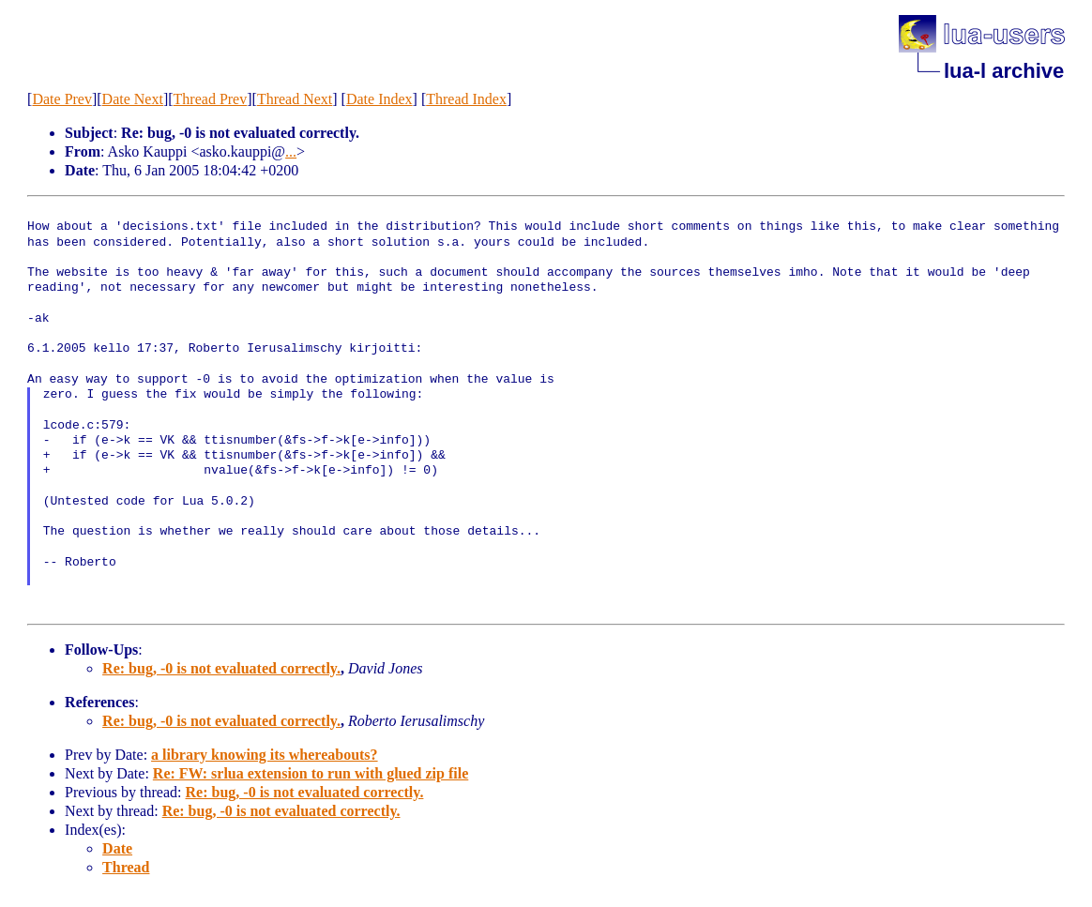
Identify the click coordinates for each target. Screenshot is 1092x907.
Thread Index (466, 99)
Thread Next (294, 99)
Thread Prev (211, 99)
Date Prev (62, 99)
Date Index (379, 99)
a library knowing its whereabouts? (264, 755)
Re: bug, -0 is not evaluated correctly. (221, 668)
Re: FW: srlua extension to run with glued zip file (310, 773)
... (290, 151)
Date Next (132, 99)
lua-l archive (1004, 71)
